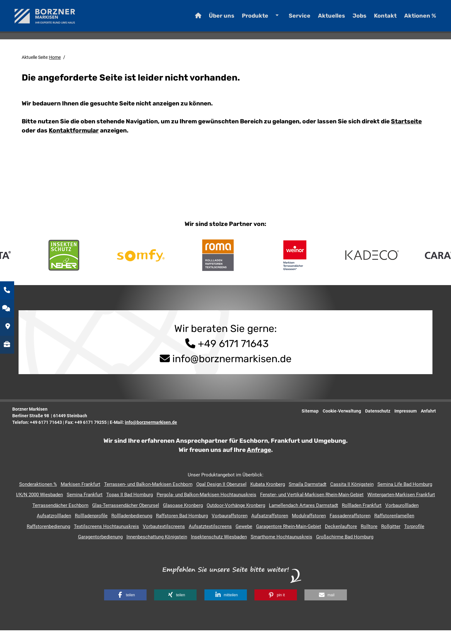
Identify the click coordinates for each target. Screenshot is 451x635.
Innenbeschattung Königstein (156, 541)
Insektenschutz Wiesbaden (219, 541)
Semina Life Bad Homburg (404, 489)
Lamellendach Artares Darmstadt (303, 510)
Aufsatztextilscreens (210, 531)
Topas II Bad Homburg (129, 499)
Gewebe (244, 531)
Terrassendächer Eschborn (60, 510)
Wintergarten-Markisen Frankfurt (401, 499)
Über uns (212, 18)
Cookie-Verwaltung (342, 415)
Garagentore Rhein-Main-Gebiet (288, 531)
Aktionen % (411, 18)
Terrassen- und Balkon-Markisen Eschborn (148, 489)
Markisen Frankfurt (80, 489)
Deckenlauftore (341, 531)
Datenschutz (377, 415)
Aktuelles (322, 18)
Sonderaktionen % (38, 489)
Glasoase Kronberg (183, 510)
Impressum (405, 415)
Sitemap (310, 415)
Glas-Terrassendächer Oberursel (125, 510)
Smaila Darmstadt (307, 489)
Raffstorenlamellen (394, 520)
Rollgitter (390, 531)
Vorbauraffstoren (230, 520)
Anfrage (259, 454)
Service (290, 18)
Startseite (406, 126)
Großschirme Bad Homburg (344, 541)
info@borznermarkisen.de (232, 363)
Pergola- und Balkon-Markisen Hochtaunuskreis (206, 499)
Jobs (350, 18)
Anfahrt (428, 415)
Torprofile (414, 531)
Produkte (245, 18)
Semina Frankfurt (85, 499)
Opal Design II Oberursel (221, 489)
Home (55, 62)
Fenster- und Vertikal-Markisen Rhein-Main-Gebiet (312, 499)
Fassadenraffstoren (350, 520)
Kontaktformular (74, 135)
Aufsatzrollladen (54, 520)
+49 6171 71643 (226, 348)
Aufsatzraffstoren (269, 520)
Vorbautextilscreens (164, 531)
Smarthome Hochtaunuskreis (281, 541)
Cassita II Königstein (352, 489)
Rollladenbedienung (131, 520)
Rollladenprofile (91, 520)
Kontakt (376, 18)
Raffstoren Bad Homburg (182, 520)
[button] (125, 599)
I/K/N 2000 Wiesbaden (39, 499)
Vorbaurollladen (402, 510)
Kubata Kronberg (267, 489)
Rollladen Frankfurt (361, 510)
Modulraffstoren (309, 520)
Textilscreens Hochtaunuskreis (106, 531)
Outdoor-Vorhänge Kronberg (236, 510)
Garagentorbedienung (100, 541)
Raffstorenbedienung (48, 531)
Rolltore (369, 531)
